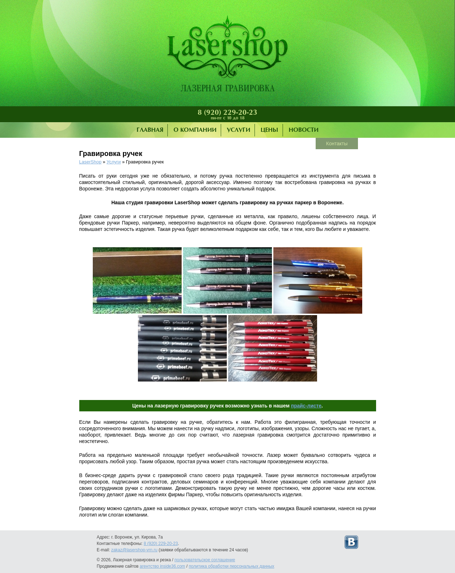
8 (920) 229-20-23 (227, 112)
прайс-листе (306, 406)
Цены (269, 130)
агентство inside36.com (162, 566)
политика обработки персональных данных (231, 566)
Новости (303, 130)
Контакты (336, 143)
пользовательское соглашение (205, 559)
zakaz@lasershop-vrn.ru (134, 549)
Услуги (238, 130)
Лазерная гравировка (227, 55)
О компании (194, 130)
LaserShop (90, 161)
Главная (149, 130)
